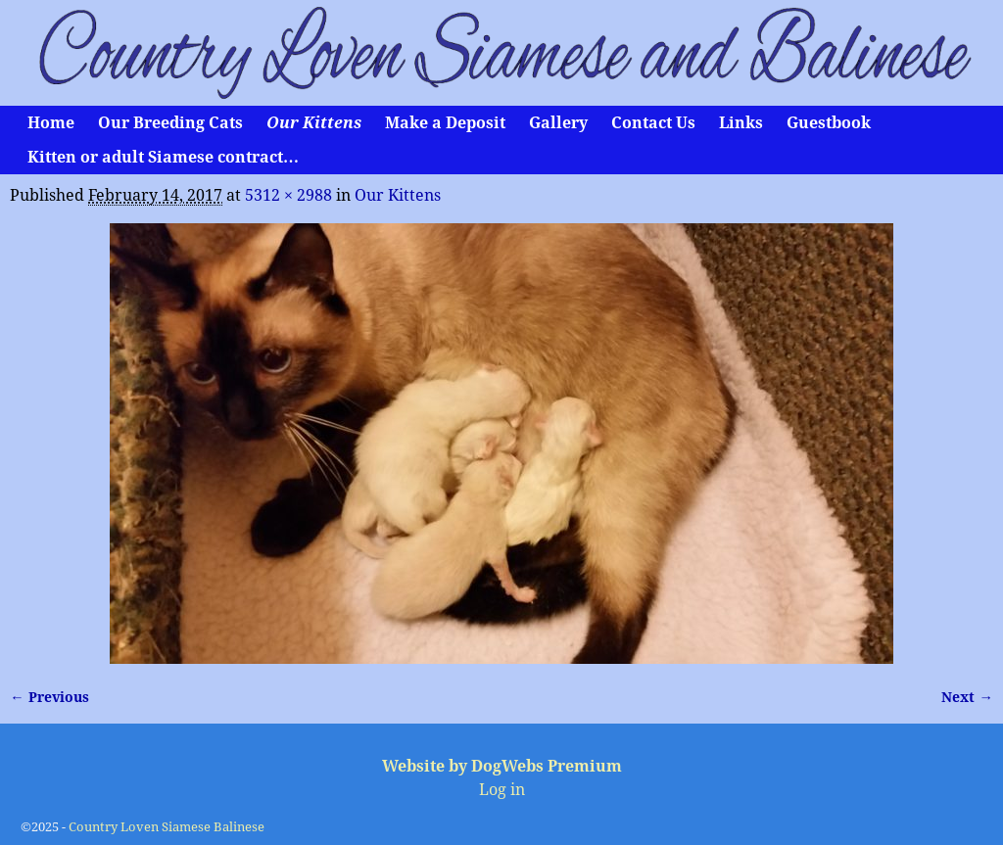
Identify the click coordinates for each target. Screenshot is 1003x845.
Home (50, 123)
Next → (966, 697)
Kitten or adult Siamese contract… (163, 157)
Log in (502, 789)
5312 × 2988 (288, 195)
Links (741, 123)
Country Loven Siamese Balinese (166, 827)
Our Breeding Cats (170, 123)
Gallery (558, 123)
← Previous (49, 697)
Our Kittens (313, 123)
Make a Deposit (445, 123)
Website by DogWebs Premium (502, 766)
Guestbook (829, 123)
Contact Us (653, 123)
